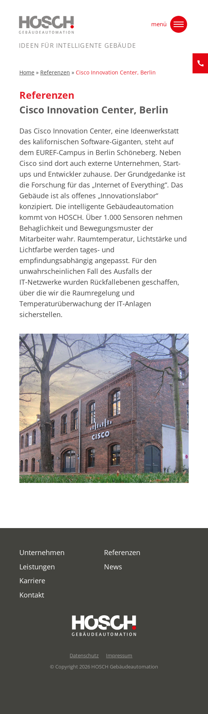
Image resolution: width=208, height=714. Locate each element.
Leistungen (37, 566)
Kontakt (31, 594)
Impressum (119, 655)
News (113, 566)
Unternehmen (42, 552)
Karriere (32, 580)
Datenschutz (84, 655)
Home (26, 74)
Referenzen (55, 74)
